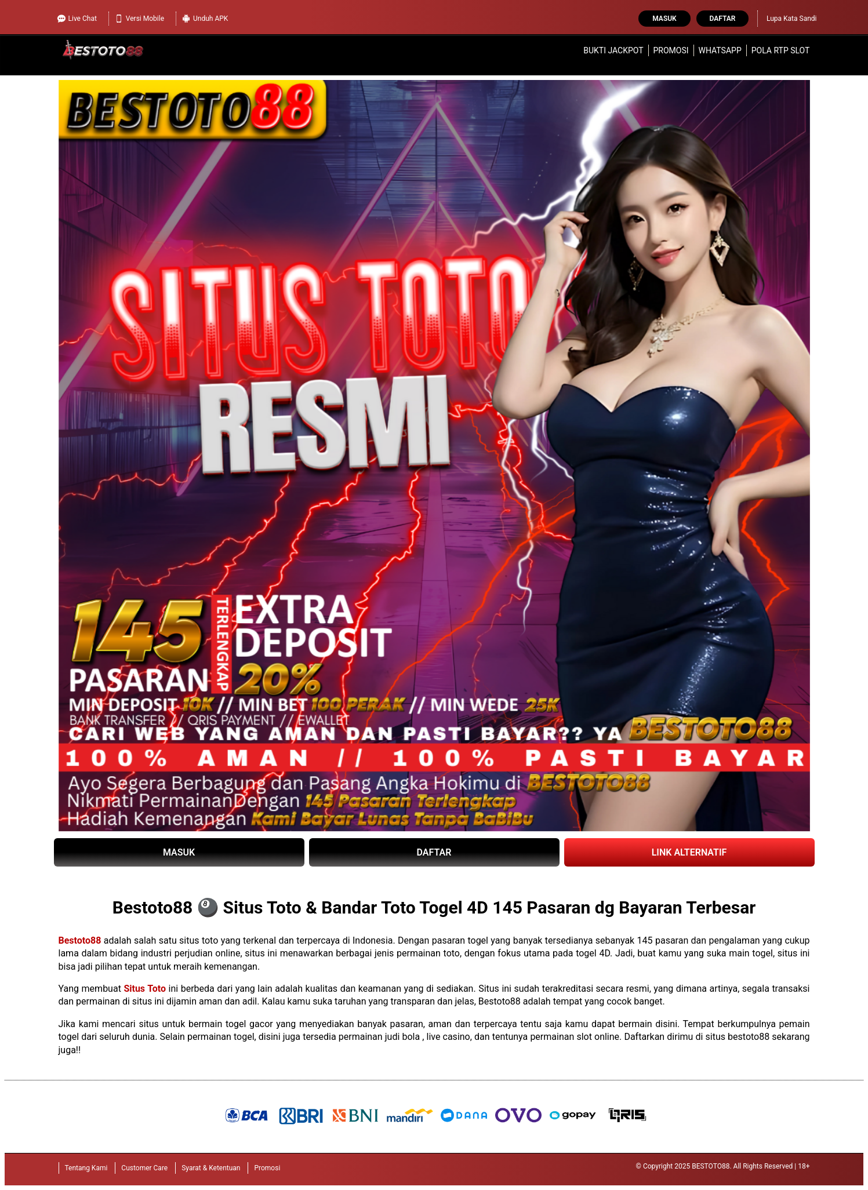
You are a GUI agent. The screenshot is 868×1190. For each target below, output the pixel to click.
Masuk (664, 18)
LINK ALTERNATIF (689, 852)
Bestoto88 (80, 940)
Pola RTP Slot (780, 50)
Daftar (723, 18)
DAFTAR (434, 852)
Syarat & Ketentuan (210, 1168)
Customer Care (144, 1168)
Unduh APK (205, 18)
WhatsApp (720, 50)
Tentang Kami (86, 1168)
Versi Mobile (139, 18)
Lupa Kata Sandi (792, 18)
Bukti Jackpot (613, 50)
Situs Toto (145, 988)
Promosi (670, 50)
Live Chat (77, 18)
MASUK (179, 852)
